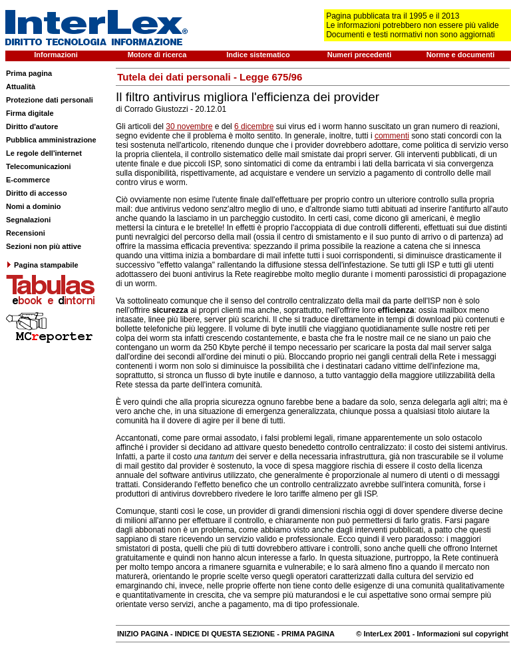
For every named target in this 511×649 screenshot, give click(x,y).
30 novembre (189, 126)
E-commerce (28, 180)
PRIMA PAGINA (308, 634)
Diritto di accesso (36, 193)
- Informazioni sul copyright (459, 634)
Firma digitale (30, 113)
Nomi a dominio (33, 206)
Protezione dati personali (49, 100)
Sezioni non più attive (43, 246)
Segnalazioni (28, 220)
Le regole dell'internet (44, 153)
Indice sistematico (257, 55)
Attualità (20, 87)
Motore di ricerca (157, 55)
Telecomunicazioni (38, 166)
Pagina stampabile (42, 265)
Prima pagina (29, 73)
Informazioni (55, 55)
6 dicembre (253, 126)
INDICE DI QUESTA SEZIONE (225, 634)
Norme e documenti (460, 55)
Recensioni (25, 233)
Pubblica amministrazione (51, 140)
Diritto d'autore (32, 126)
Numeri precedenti (359, 55)
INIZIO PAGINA (142, 634)
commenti (392, 135)
